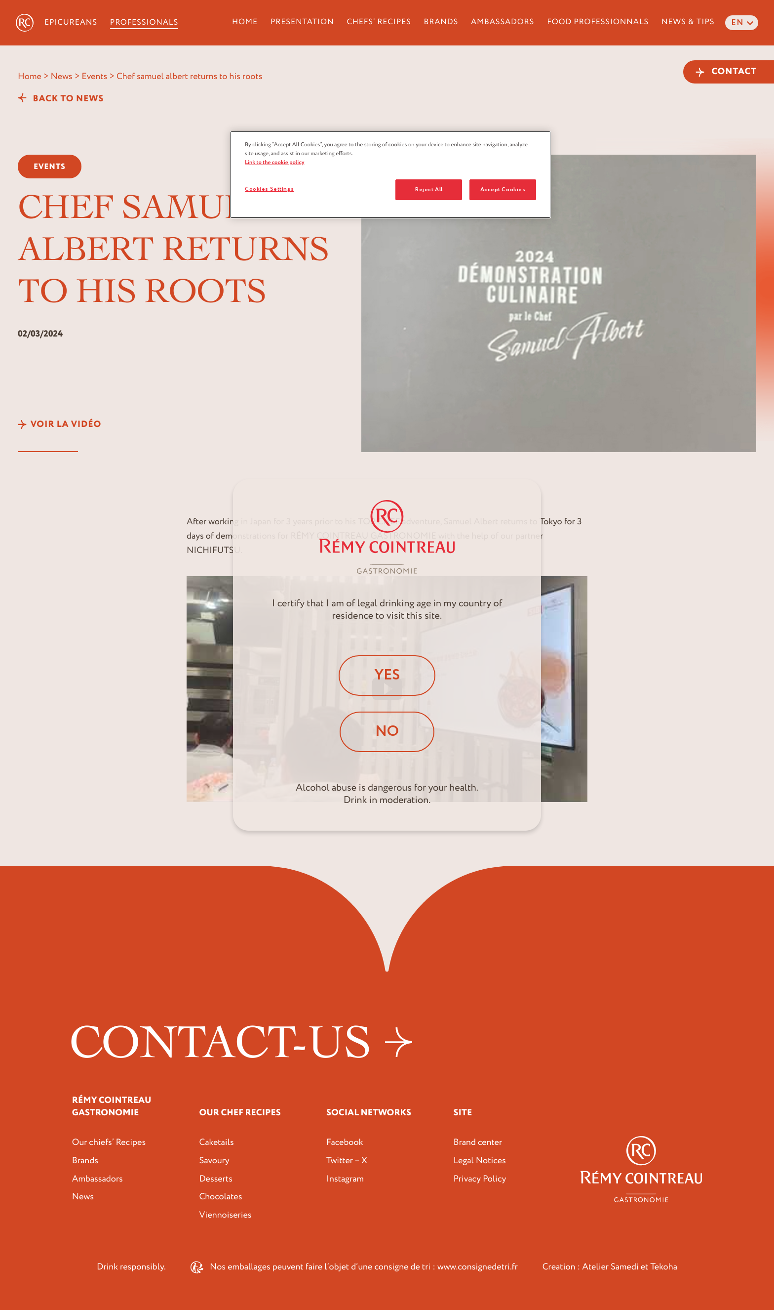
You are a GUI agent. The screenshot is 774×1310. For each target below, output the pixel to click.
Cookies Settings (269, 189)
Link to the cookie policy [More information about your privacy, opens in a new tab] (275, 162)
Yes (387, 675)
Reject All (429, 189)
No (387, 731)
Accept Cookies (503, 189)
